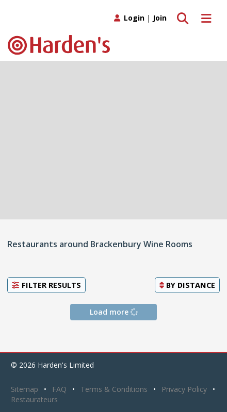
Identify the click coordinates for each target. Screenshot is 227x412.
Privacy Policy (184, 389)
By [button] (187, 285)
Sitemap (24, 389)
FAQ (59, 389)
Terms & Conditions (114, 389)
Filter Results (46, 285)
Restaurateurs (34, 399)
